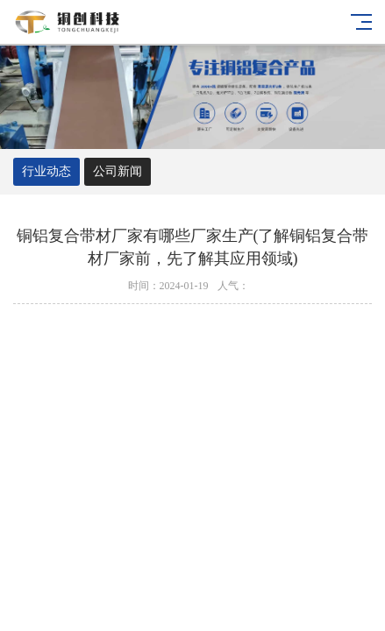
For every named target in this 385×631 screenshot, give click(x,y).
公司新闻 (117, 171)
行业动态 (46, 171)
